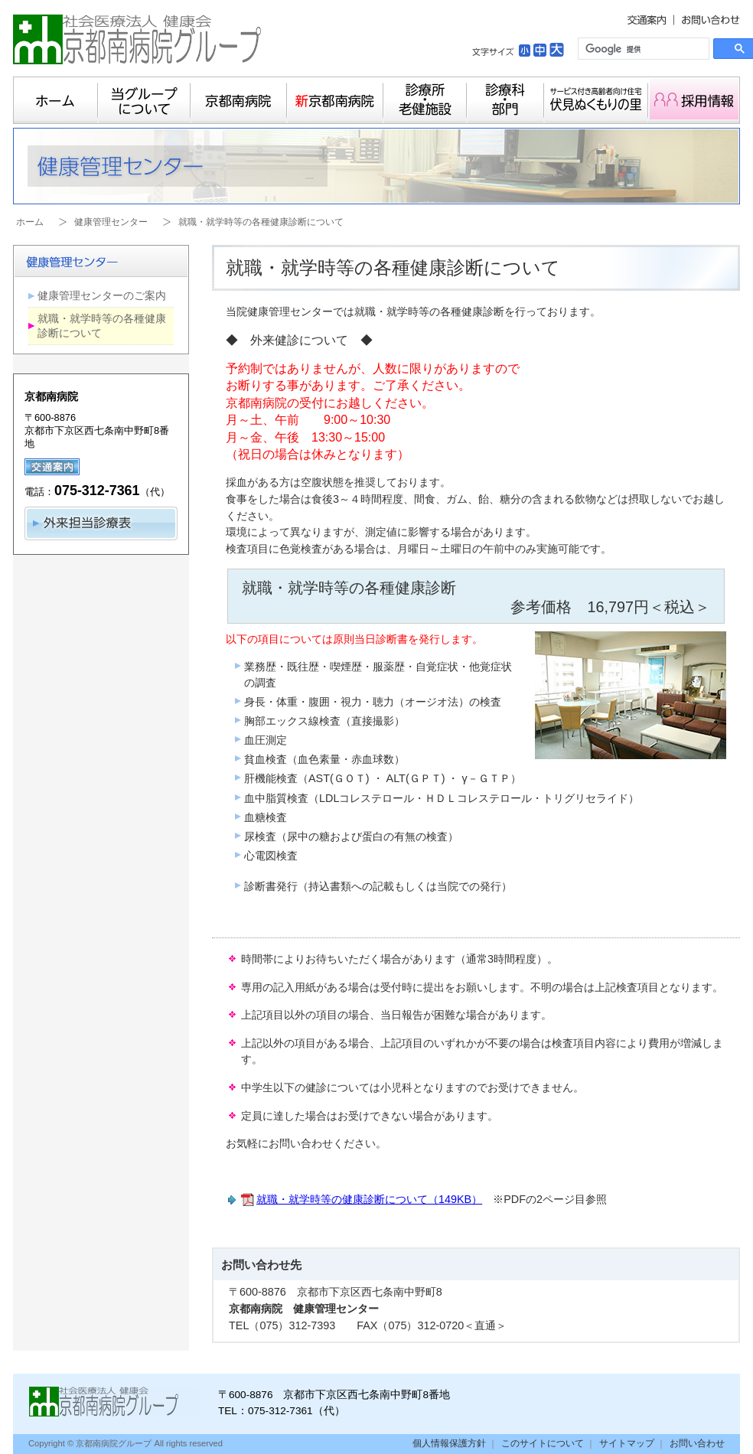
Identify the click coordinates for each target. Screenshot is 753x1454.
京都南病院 (239, 100)
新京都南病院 (335, 100)
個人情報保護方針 (449, 1443)
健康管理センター (111, 222)
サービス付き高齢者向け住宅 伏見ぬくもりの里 (596, 100)
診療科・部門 (505, 100)
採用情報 (694, 100)
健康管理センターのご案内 (101, 295)
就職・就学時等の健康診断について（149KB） (369, 1199)
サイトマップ (626, 1443)
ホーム (55, 100)
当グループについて (144, 100)
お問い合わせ (697, 1443)
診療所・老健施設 (425, 100)
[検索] (642, 49)
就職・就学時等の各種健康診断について (101, 325)
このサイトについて (542, 1443)
